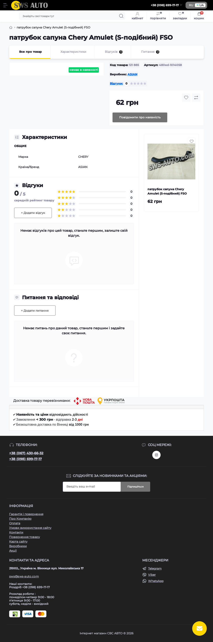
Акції (13, 550)
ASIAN (132, 74)
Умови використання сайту (30, 527)
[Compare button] (196, 97)
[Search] (121, 16)
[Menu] (5, 5)
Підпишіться (135, 486)
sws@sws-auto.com (24, 576)
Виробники (18, 546)
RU (191, 5)
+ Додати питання (35, 310)
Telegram (155, 568)
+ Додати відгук (33, 213)
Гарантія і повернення (26, 514)
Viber (152, 574)
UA (200, 5)
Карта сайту (18, 541)
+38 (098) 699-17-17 (25, 459)
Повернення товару (24, 537)
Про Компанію (20, 518)
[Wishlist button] (186, 97)
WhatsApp (155, 581)
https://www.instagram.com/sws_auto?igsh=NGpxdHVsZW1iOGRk (156, 455)
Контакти (16, 532)
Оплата (14, 523)
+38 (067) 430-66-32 (26, 453)
